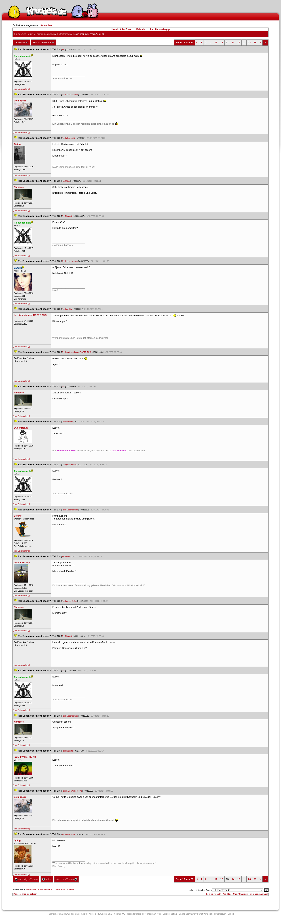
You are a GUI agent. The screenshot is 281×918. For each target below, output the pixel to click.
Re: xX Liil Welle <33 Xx (72, 791)
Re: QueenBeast (69, 465)
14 (233, 42)
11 (216, 42)
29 (255, 42)
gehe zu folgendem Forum (200, 890)
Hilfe (151, 29)
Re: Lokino (66, 556)
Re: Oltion (66, 181)
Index (46, 879)
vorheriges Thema (26, 879)
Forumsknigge (162, 29)
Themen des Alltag (45, 34)
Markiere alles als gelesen (25, 894)
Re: (63, 49)
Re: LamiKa (67, 309)
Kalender (140, 29)
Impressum (220, 914)
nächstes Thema (66, 879)
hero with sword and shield (48, 889)
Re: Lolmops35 (68, 138)
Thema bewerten (43, 42)
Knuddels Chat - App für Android (80, 914)
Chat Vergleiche (206, 914)
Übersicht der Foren (121, 29)
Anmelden (46, 25)
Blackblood (31, 889)
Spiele (166, 914)
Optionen (21, 42)
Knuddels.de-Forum (23, 34)
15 (238, 42)
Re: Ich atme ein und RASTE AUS (76, 352)
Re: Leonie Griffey (69, 601)
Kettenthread (64, 34)
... (211, 42)
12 (221, 42)
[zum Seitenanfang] (21, 89)
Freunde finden (134, 914)
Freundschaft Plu (152, 914)
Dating (174, 914)
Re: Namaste (67, 216)
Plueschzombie (67, 889)
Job (230, 914)
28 (249, 42)
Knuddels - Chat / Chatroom (235, 894)
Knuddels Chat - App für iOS (111, 914)
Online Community (188, 914)
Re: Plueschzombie (70, 94)
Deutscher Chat (56, 914)
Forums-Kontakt (213, 894)
